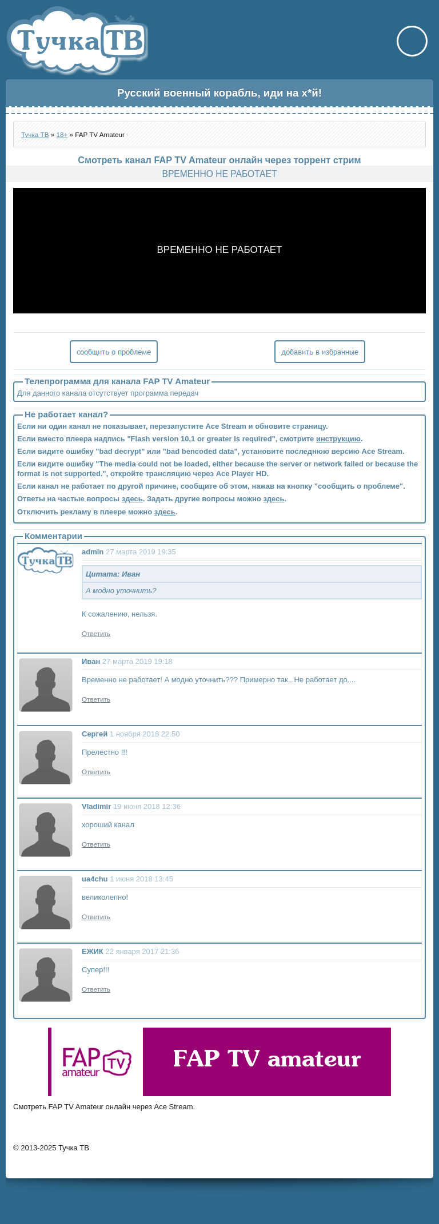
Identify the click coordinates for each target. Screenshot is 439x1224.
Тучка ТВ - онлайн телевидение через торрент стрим (77, 40)
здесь (132, 498)
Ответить (96, 633)
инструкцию (338, 438)
